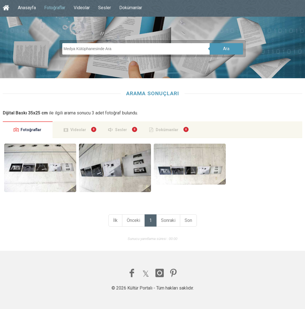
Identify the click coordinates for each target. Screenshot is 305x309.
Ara (226, 48)
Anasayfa (27, 7)
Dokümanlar (130, 7)
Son (188, 220)
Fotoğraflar (54, 7)
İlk (115, 220)
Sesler (104, 7)
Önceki (133, 220)
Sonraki (168, 220)
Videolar (82, 7)
